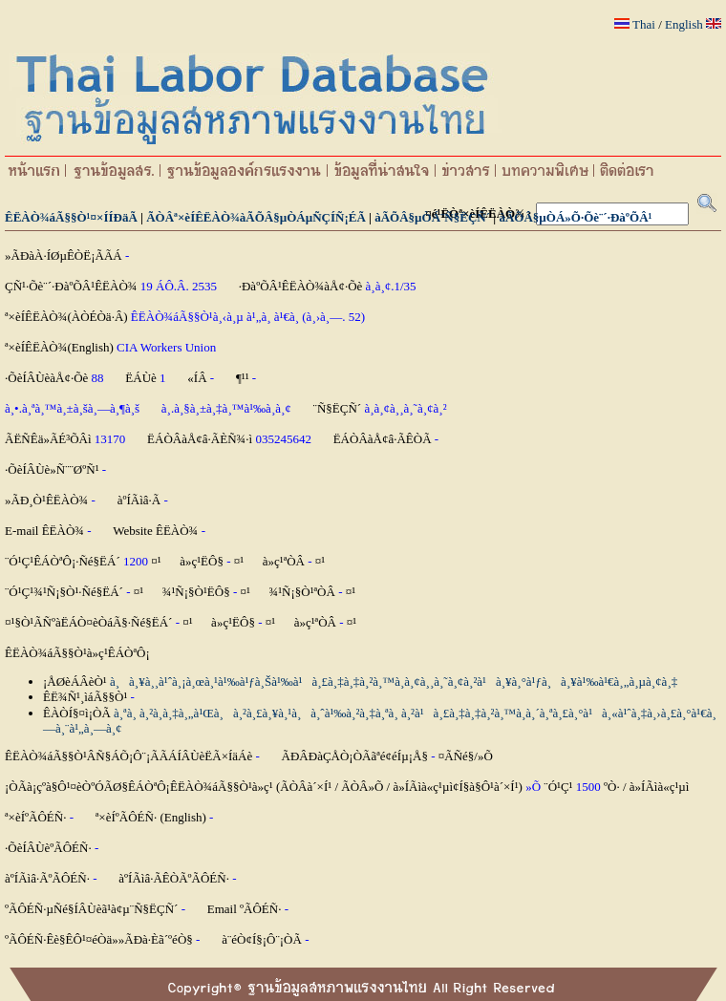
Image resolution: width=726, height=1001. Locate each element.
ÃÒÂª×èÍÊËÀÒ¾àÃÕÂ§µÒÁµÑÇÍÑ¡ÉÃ (256, 217)
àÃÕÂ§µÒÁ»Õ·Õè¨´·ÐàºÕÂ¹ (575, 217)
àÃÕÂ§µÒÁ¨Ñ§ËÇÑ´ (432, 217)
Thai (643, 24)
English (684, 24)
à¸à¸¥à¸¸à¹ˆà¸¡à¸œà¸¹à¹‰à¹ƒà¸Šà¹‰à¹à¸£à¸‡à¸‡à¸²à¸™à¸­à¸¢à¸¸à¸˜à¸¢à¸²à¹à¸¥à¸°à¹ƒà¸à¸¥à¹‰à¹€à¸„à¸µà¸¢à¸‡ (393, 681)
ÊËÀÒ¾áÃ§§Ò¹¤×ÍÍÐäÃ (71, 217)
